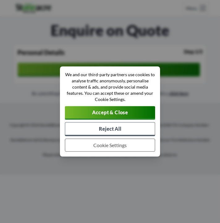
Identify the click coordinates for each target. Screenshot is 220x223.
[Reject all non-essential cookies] (110, 129)
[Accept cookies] (110, 113)
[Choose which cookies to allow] (110, 145)
